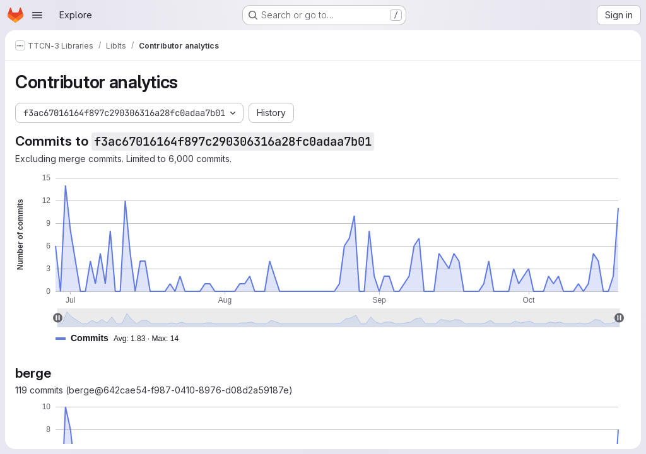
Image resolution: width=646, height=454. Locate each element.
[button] (122, 338)
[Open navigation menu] (37, 15)
